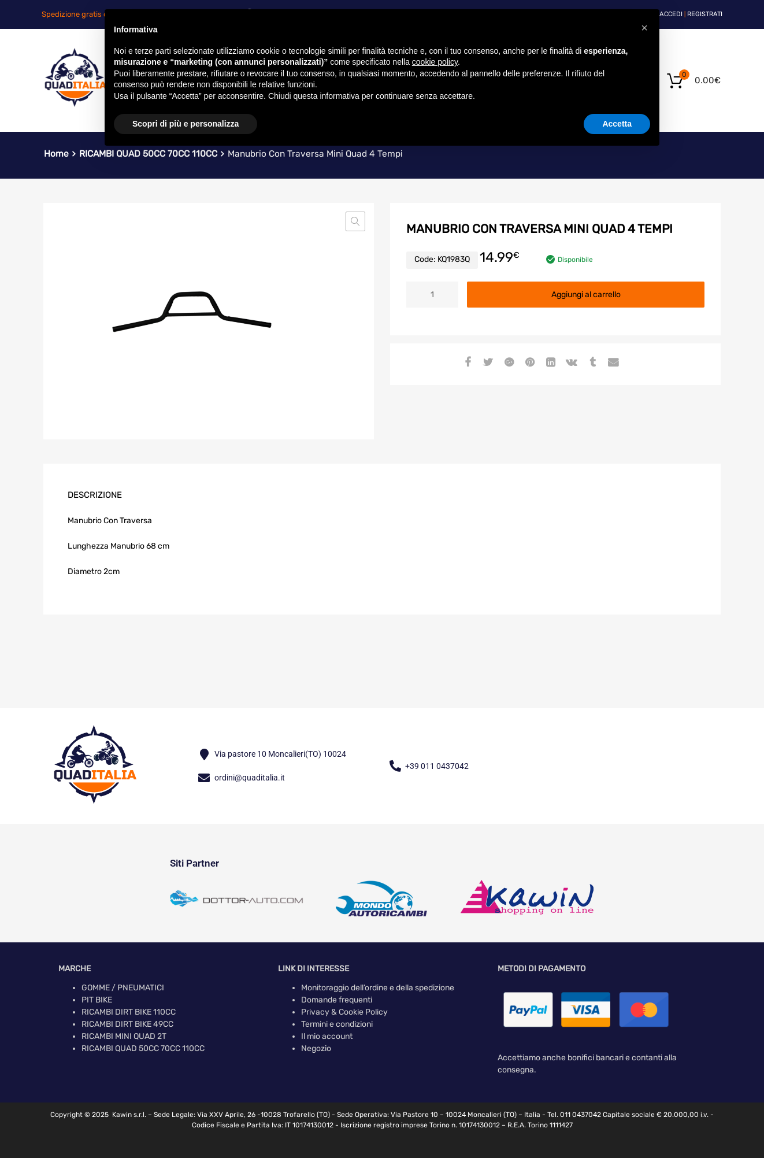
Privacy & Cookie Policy (344, 1012)
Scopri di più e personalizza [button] (185, 123)
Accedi (671, 14)
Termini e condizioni (337, 1024)
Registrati (704, 14)
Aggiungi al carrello (586, 294)
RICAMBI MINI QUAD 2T (123, 1036)
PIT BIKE (96, 1000)
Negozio (316, 1048)
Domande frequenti (336, 1000)
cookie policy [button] (435, 61)
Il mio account (327, 1036)
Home (56, 154)
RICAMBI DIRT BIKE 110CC (128, 1012)
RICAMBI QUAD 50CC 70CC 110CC (143, 1048)
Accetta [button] (617, 123)
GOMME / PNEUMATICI (122, 988)
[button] (355, 221)
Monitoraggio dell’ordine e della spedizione (377, 988)
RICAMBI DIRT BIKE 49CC (127, 1024)
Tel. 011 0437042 (574, 1115)
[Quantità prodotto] (432, 295)
